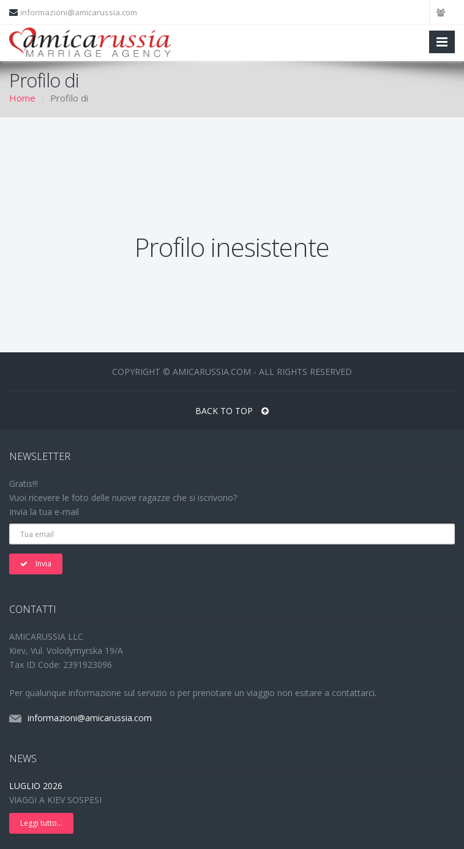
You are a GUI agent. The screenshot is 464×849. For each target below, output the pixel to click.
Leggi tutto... (41, 823)
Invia (35, 563)
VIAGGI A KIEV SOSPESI (55, 800)
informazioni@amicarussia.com (78, 12)
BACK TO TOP (232, 411)
